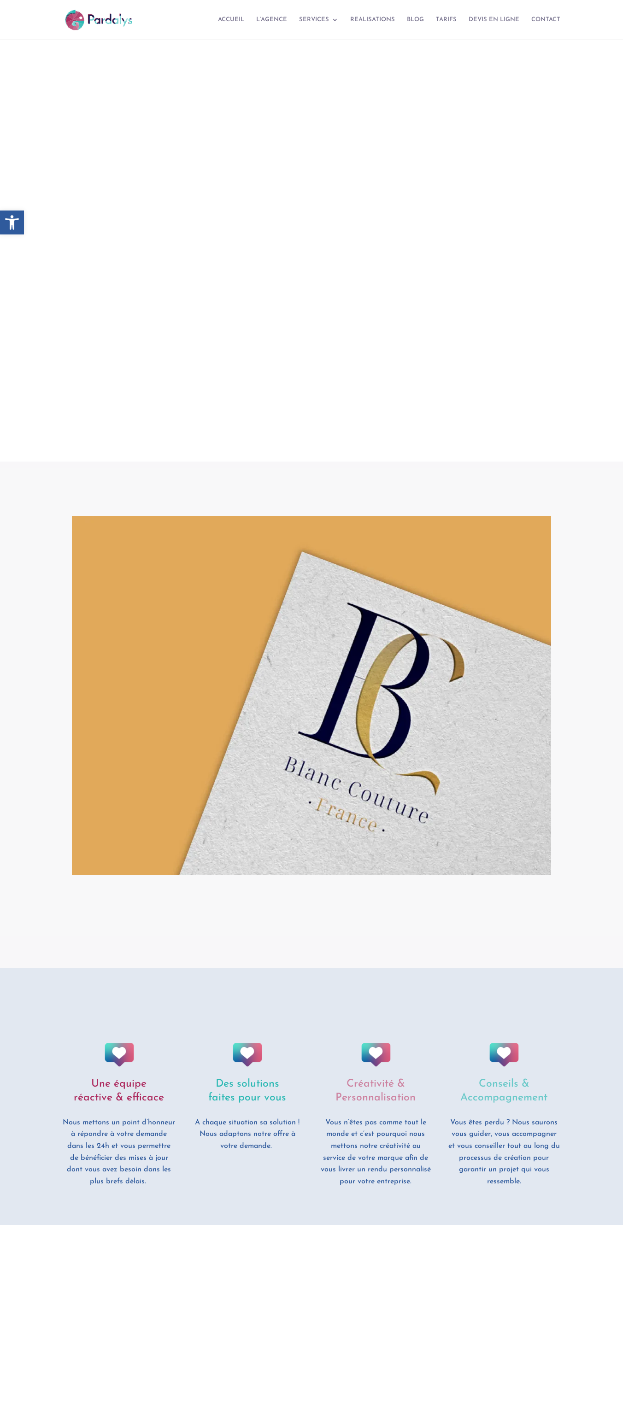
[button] (12, 222)
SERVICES (314, 20)
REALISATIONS (372, 20)
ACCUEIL (231, 20)
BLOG (415, 20)
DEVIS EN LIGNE (494, 20)
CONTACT (545, 20)
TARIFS (446, 20)
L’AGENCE (271, 20)
